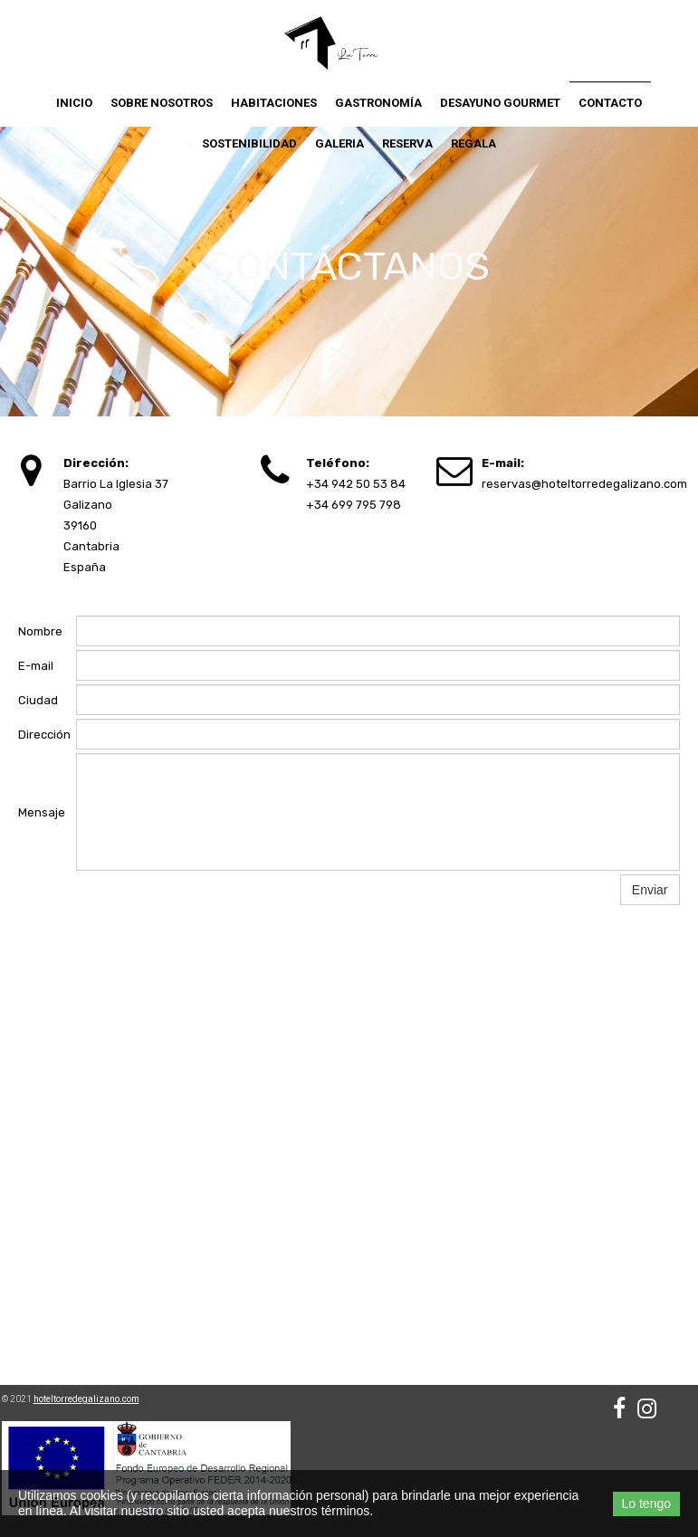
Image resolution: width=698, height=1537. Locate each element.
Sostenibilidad (249, 143)
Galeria (339, 143)
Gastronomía (378, 103)
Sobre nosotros (161, 103)
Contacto (610, 103)
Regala (473, 143)
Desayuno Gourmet (500, 103)
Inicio (74, 103)
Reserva (407, 143)
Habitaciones (274, 103)
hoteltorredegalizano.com (86, 1399)
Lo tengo (647, 1503)
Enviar (650, 890)
